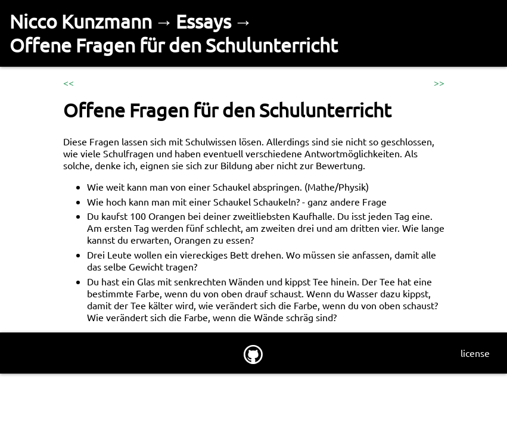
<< (68, 82)
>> (439, 82)
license (475, 353)
